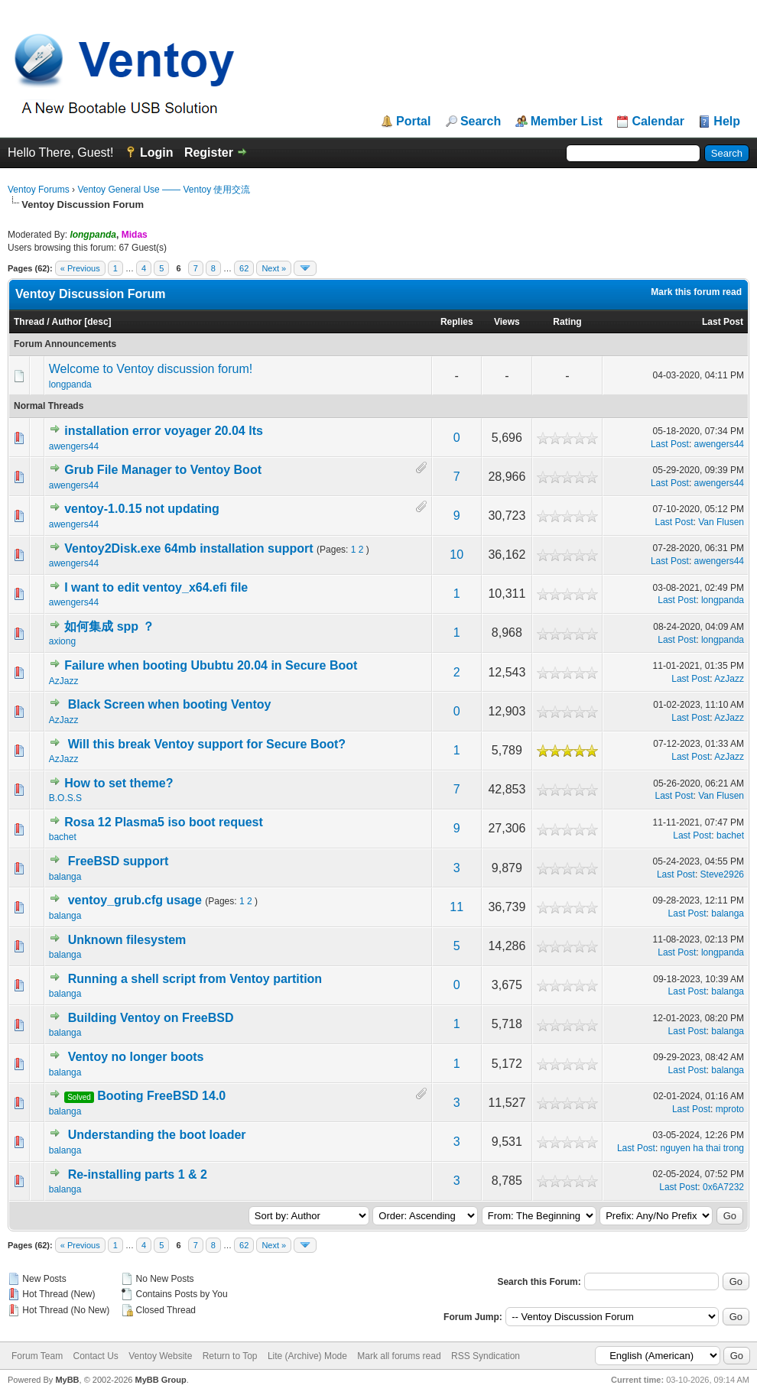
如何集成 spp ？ (109, 626)
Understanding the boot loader (157, 1134)
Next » (274, 268)
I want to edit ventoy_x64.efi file (156, 587)
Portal (413, 121)
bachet (62, 837)
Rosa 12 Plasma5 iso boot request (163, 822)
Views (507, 321)
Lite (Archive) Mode (307, 1356)
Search (480, 121)
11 (456, 906)
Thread (29, 321)
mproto (730, 1109)
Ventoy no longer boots (136, 1056)
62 (244, 268)
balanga (65, 876)
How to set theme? (118, 783)
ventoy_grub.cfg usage (135, 900)
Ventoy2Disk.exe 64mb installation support (188, 548)
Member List (567, 121)
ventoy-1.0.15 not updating (141, 508)
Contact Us (95, 1356)
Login (157, 152)
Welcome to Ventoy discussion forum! (151, 368)
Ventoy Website (160, 1356)
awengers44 (74, 446)
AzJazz (64, 681)
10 (456, 554)
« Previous (80, 268)
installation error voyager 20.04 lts (163, 430)
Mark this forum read (696, 292)
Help (726, 121)
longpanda (70, 384)
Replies (456, 321)
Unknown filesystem (127, 939)
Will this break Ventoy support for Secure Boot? (207, 744)
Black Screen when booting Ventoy (169, 704)
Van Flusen (721, 522)
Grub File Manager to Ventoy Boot (163, 469)
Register (208, 152)
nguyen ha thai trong (702, 1148)
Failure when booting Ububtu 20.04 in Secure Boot (210, 665)
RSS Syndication (485, 1356)
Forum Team (37, 1356)
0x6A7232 (723, 1187)
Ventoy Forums (39, 189)
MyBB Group (160, 1379)
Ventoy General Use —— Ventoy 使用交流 (163, 189)
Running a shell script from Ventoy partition (195, 978)
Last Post (722, 321)
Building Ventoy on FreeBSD (151, 1017)
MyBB (67, 1379)
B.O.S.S (65, 798)
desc (97, 321)
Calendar (658, 121)
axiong (62, 641)
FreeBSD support (118, 861)
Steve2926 (722, 874)
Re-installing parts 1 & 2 (137, 1174)
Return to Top (230, 1356)
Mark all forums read (398, 1356)
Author (67, 321)
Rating (567, 321)
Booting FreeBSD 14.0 (161, 1095)
